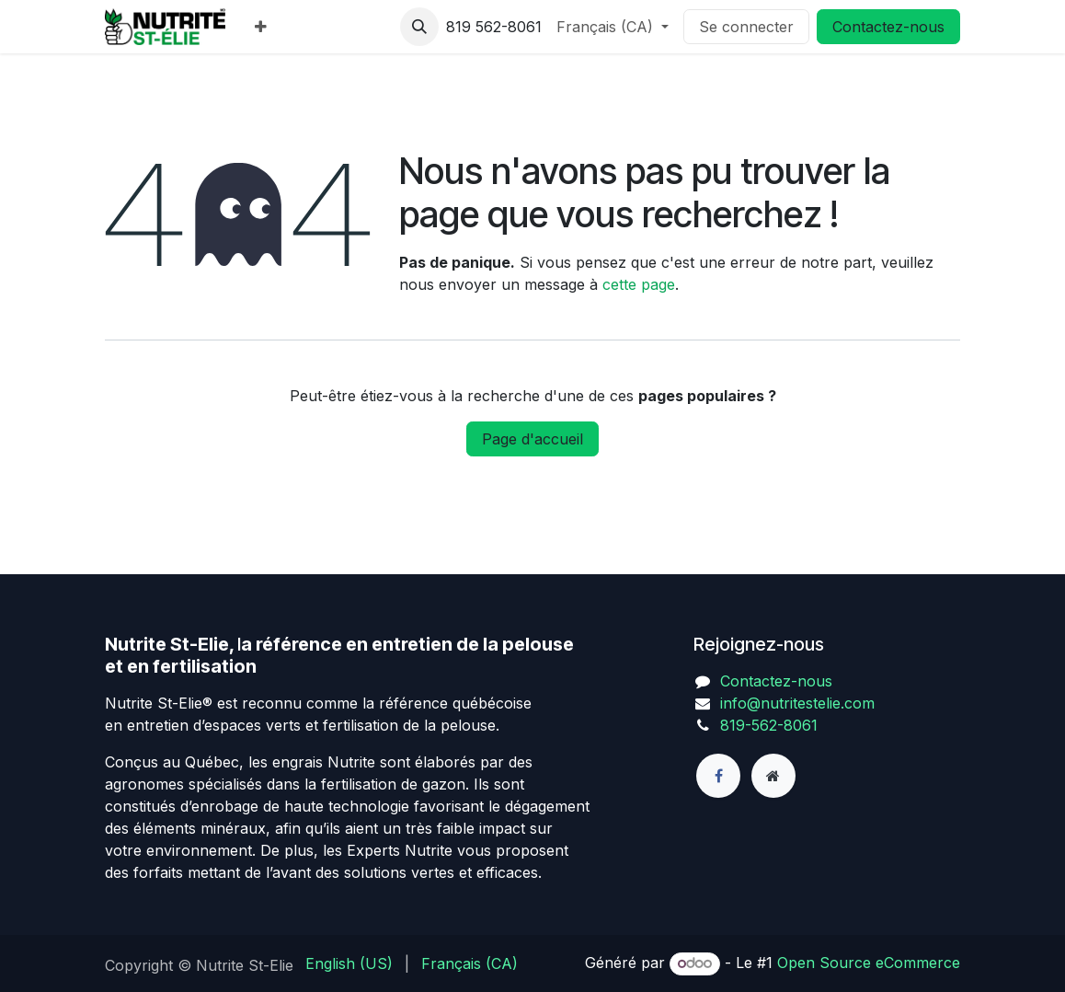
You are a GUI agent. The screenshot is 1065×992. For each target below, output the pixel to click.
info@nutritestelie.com (797, 703)
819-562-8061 (769, 725)
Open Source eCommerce (868, 962)
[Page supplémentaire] (773, 776)
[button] (419, 26)
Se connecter (746, 26)
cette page (638, 284)
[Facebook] (718, 776)
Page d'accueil (532, 439)
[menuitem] (260, 26)
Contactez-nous (888, 26)
